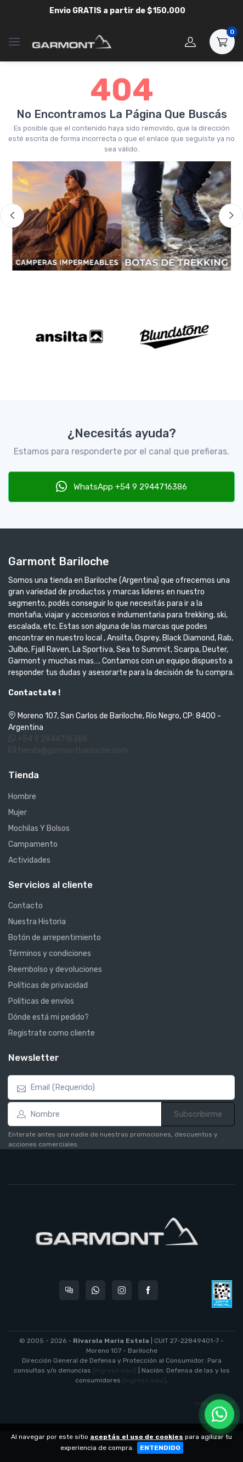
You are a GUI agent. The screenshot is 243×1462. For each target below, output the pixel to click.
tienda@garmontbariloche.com (68, 750)
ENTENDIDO (160, 1448)
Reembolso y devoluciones (55, 969)
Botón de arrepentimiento (54, 937)
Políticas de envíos (41, 1001)
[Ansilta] (69, 336)
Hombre (22, 796)
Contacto (25, 905)
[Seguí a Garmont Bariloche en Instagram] (122, 1290)
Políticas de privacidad (48, 985)
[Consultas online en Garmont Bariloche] (69, 1290)
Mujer (17, 812)
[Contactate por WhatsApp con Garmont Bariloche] (95, 1290)
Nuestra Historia (37, 921)
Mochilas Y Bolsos (39, 828)
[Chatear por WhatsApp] (219, 1414)
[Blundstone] (174, 336)
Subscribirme (198, 1114)
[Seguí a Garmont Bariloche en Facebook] (148, 1290)
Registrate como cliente (51, 1033)
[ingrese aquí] (115, 1370)
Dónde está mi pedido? (48, 1017)
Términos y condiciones (49, 953)
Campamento (33, 844)
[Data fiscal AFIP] (222, 1294)
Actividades (29, 860)
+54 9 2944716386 (48, 739)
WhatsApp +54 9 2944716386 (121, 486)
